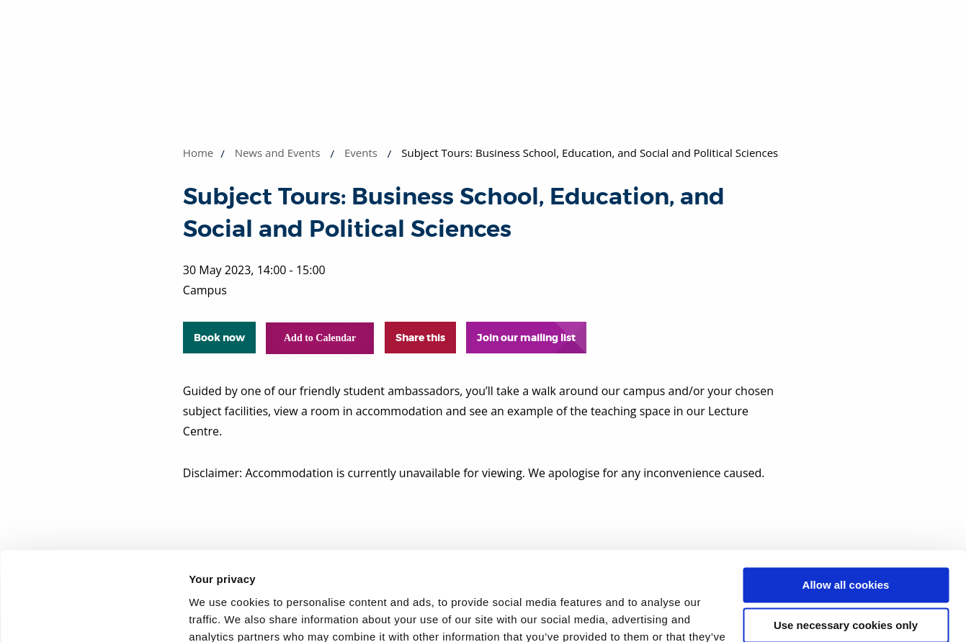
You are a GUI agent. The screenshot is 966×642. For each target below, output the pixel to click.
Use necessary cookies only (846, 545)
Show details (222, 613)
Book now (219, 337)
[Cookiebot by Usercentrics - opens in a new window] (93, 614)
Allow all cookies (846, 505)
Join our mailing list (526, 337)
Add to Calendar (320, 338)
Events (360, 152)
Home (198, 152)
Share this (420, 337)
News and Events (278, 152)
